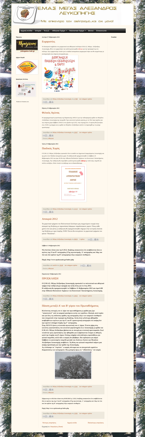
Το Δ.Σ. (46, 31)
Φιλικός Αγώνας (50, 112)
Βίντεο (90, 31)
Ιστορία (38, 31)
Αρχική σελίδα (26, 31)
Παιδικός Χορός (51, 148)
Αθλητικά (51, 138)
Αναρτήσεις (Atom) (56, 426)
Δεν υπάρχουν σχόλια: (85, 99)
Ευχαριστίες (48, 41)
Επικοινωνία (101, 31)
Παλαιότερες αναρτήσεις (96, 423)
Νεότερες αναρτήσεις (49, 423)
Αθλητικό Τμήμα (58, 31)
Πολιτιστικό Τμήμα (76, 31)
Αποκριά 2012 (50, 218)
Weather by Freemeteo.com (22, 101)
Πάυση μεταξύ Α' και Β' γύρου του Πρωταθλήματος (70, 305)
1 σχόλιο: (82, 239)
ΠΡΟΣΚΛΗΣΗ (50, 278)
